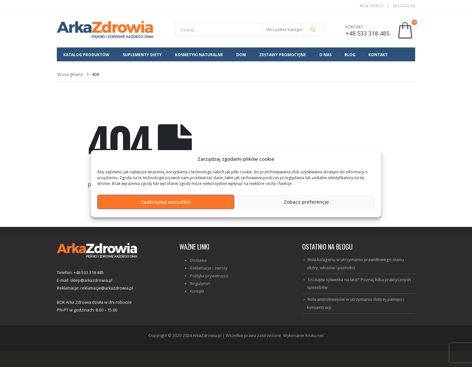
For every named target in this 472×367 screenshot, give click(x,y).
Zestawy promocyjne (282, 54)
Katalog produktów (86, 54)
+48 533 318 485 (367, 33)
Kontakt (197, 291)
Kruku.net (314, 335)
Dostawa (198, 260)
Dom (241, 54)
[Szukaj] (313, 29)
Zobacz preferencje (306, 202)
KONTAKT (378, 54)
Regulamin (200, 283)
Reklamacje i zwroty (208, 268)
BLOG (349, 54)
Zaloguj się (404, 5)
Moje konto (372, 5)
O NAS (325, 54)
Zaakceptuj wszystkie (166, 202)
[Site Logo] (105, 30)
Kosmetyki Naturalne (199, 54)
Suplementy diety (142, 54)
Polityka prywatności (209, 276)
